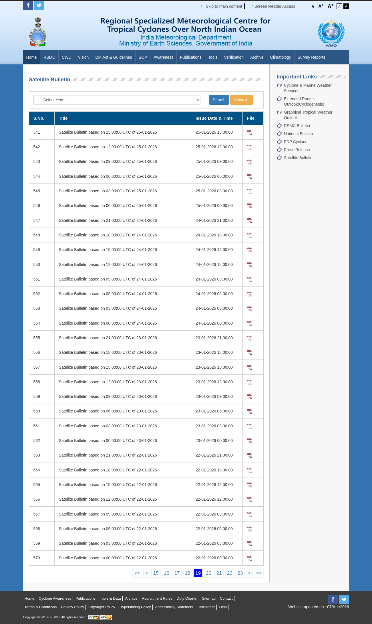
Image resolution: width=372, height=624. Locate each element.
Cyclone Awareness (55, 598)
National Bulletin (298, 133)
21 (219, 573)
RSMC (49, 57)
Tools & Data (110, 598)
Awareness (163, 57)
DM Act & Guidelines (113, 57)
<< (137, 573)
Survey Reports (311, 57)
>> (259, 573)
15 (156, 573)
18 (187, 573)
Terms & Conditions (41, 607)
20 (208, 573)
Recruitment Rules (157, 598)
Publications (191, 57)
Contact (226, 598)
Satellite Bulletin (298, 157)
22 (229, 573)
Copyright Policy (101, 607)
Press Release (297, 149)
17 (177, 573)
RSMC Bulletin (297, 125)
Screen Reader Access (274, 6)
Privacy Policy (72, 607)
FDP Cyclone (295, 141)
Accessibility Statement (174, 607)
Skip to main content (224, 6)
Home (31, 57)
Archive (257, 57)
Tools (213, 57)
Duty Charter (187, 598)
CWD (66, 57)
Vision (83, 57)
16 (166, 573)
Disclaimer (206, 607)
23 (240, 573)
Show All (241, 100)
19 (198, 573)
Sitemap (209, 598)
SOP (143, 57)
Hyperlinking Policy (135, 607)
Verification (234, 57)
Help (223, 607)
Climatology (280, 57)
